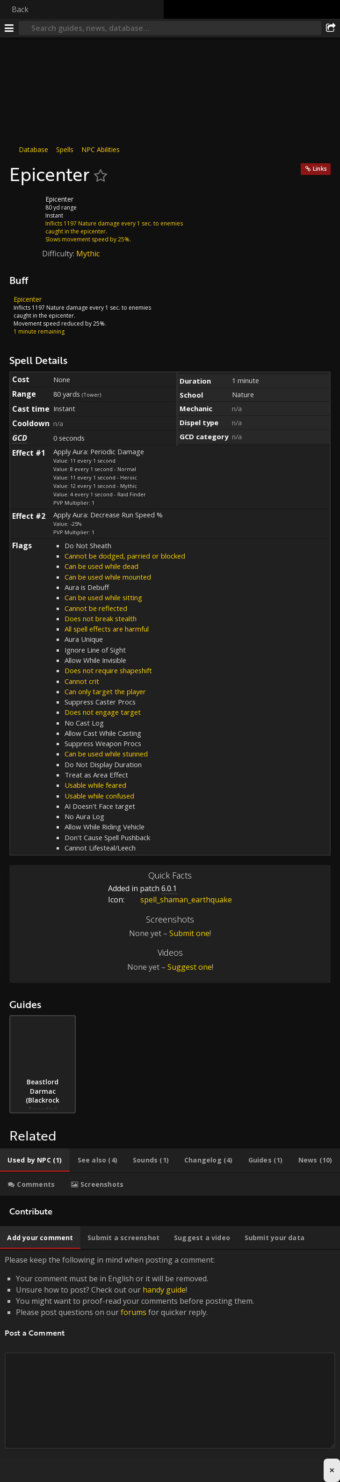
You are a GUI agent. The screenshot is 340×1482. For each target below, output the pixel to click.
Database (33, 149)
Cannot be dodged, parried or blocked (125, 555)
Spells (64, 149)
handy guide (164, 1290)
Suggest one (189, 967)
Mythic (88, 253)
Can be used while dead (101, 566)
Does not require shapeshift (108, 670)
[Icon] (25, 206)
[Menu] (9, 28)
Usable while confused (99, 795)
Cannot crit (82, 681)
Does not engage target (103, 712)
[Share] (330, 28)
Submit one (189, 933)
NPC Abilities (100, 149)
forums (133, 1312)
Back (20, 9)
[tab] (35, 1160)
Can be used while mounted (108, 576)
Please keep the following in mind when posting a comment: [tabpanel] (170, 1362)
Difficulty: (59, 253)
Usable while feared (95, 785)
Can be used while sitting (103, 597)
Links (320, 169)
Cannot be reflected (96, 608)
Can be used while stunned (106, 753)
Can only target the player (105, 691)
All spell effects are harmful (107, 628)
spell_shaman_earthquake (179, 899)
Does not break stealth (101, 618)
